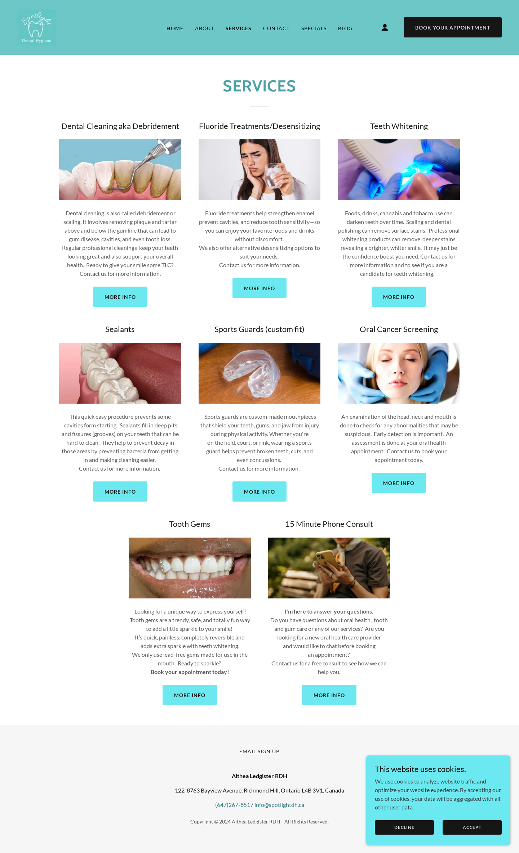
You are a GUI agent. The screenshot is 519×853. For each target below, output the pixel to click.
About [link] (204, 28)
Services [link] (239, 28)
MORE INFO (120, 297)
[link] (36, 26)
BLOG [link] (345, 28)
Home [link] (175, 28)
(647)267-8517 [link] (234, 804)
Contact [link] (276, 28)
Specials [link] (314, 28)
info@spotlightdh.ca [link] (279, 804)
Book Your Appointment (452, 27)
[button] (385, 27)
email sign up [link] (259, 751)
